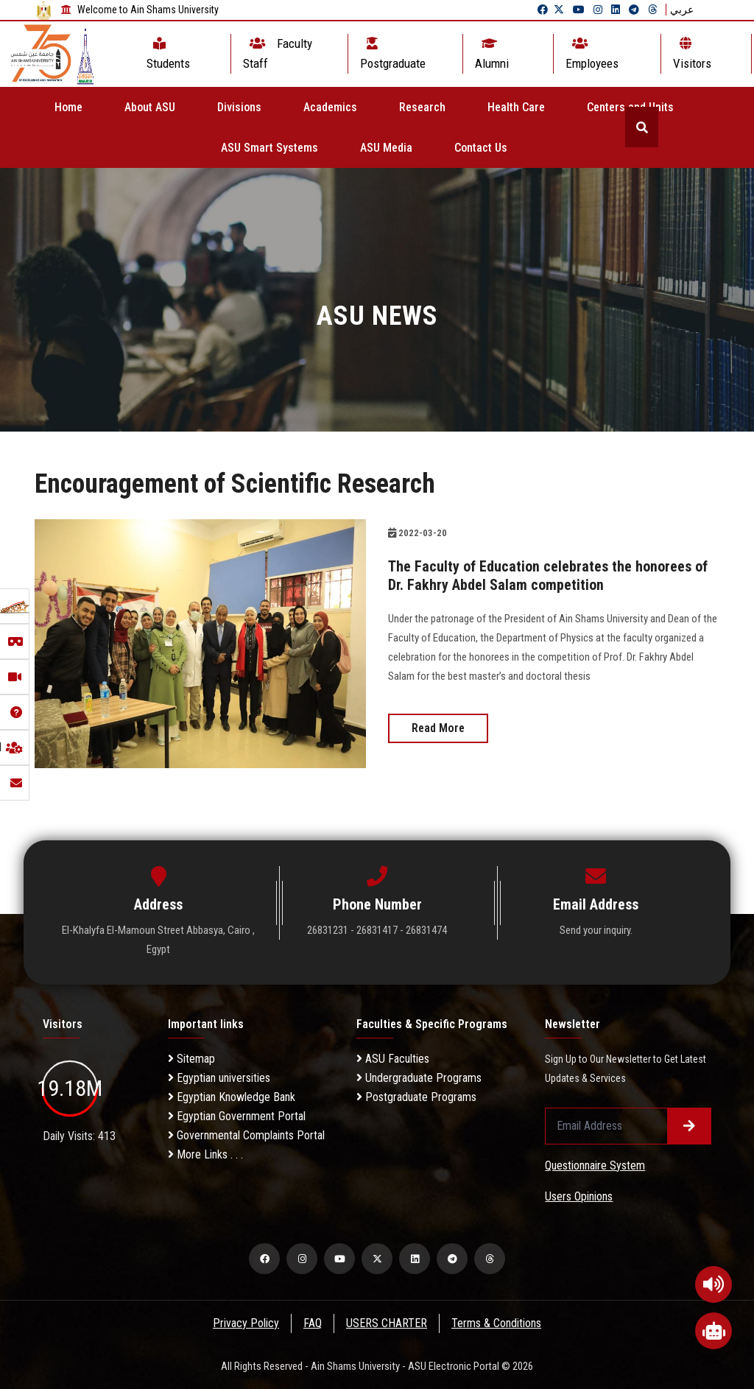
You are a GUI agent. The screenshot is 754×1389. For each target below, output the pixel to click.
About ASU (149, 107)
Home (68, 107)
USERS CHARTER (387, 1323)
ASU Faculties (392, 1059)
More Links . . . (205, 1154)
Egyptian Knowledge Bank (231, 1097)
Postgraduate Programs (416, 1097)
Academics (330, 107)
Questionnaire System (595, 1165)
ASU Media (386, 148)
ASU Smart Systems (269, 148)
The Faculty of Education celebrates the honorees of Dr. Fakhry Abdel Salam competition (548, 575)
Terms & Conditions (498, 1323)
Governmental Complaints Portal (246, 1135)
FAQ (312, 1323)
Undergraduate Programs (419, 1078)
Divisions (239, 107)
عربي (682, 9)
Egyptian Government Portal (237, 1116)
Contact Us (480, 148)
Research (422, 107)
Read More (438, 727)
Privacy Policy (245, 1323)
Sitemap (191, 1059)
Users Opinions (579, 1196)
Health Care (516, 107)
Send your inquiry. (596, 930)
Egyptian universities (219, 1078)
